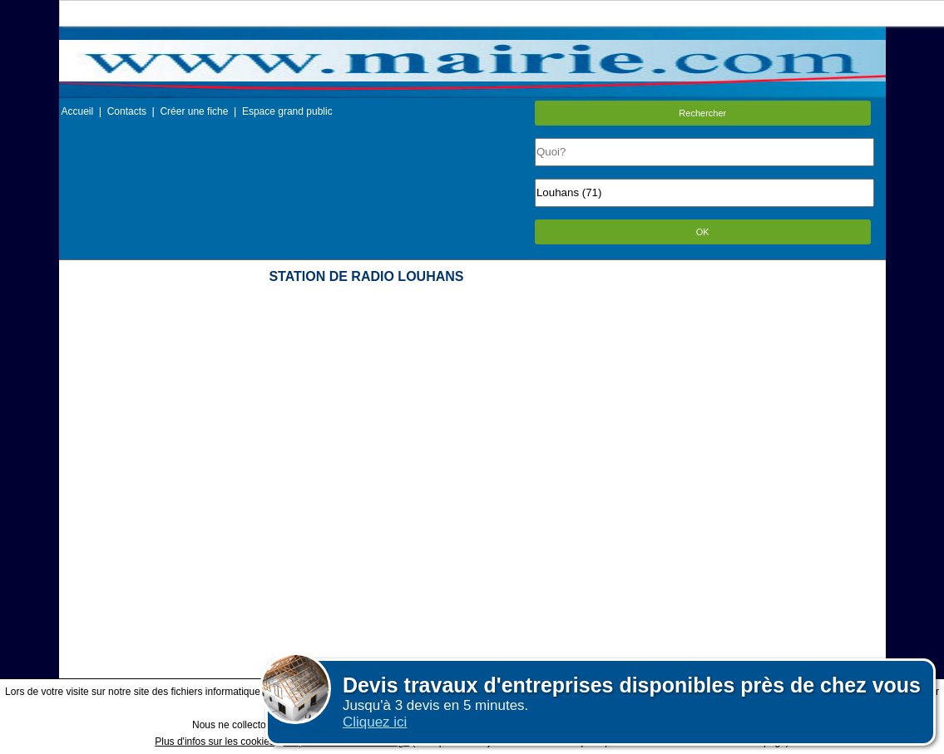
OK (702, 232)
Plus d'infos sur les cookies (214, 741)
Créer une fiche (194, 111)
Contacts (126, 111)
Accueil (78, 111)
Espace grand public (287, 111)
